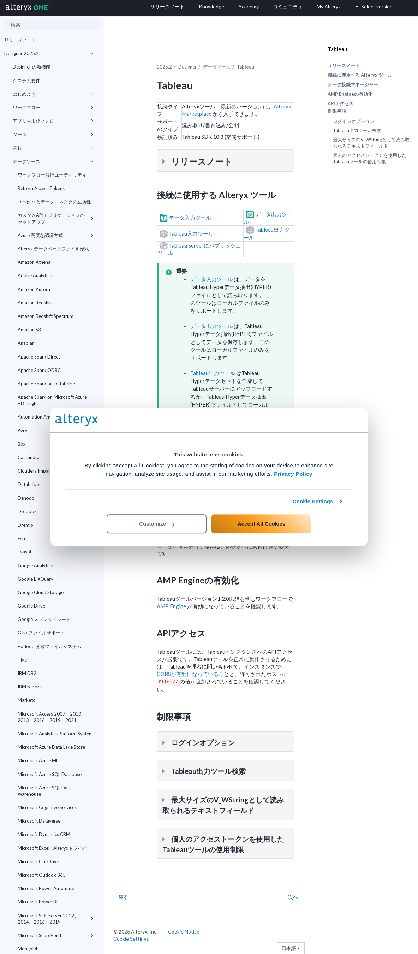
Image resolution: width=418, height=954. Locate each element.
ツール (53, 134)
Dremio (25, 525)
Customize (156, 524)
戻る (123, 897)
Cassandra (29, 457)
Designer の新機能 (31, 67)
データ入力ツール (211, 279)
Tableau (337, 49)
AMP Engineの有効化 (350, 94)
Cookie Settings (313, 501)
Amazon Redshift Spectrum (45, 316)
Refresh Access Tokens (41, 188)
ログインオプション (353, 121)
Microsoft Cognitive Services (47, 807)
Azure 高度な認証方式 (56, 235)
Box (22, 444)
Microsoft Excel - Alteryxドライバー (54, 848)
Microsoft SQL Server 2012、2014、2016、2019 (56, 919)
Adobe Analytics (35, 275)
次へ (293, 897)
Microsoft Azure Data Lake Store (51, 747)
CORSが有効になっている (188, 674)
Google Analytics (35, 565)
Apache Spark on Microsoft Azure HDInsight (52, 400)
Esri (21, 538)
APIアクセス (340, 103)
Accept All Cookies (261, 524)
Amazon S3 (29, 329)
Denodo (26, 498)
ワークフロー (53, 107)
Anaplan (26, 343)
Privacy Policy (293, 474)
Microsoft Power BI (38, 902)
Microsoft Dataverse (39, 821)
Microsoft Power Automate (46, 888)
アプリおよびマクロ (53, 121)
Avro (23, 430)
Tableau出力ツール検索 (357, 130)
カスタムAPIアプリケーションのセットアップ (56, 218)
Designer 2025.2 (49, 53)
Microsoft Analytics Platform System (55, 733)
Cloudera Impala (35, 471)
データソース (53, 161)
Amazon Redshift (35, 303)
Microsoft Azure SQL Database (50, 774)
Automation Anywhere (41, 417)
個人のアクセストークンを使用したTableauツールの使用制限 (369, 158)
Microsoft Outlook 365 (42, 875)
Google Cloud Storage (41, 592)
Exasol (24, 552)
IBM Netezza (31, 686)
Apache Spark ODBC (39, 370)
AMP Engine (171, 606)
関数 (53, 148)
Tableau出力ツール (212, 373)
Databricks (56, 484)
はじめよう (53, 94)
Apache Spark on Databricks (47, 383)
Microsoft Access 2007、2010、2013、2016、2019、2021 (52, 717)
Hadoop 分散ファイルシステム (50, 646)
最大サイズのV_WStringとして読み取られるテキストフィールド (371, 143)
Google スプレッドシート (44, 619)
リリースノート (20, 40)
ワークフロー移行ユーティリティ (52, 175)
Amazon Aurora (34, 289)
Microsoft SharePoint (56, 935)
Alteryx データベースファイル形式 (53, 248)
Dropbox (27, 511)
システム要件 (26, 80)
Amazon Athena (34, 262)
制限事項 (337, 111)
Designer (187, 67)
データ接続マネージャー (353, 84)
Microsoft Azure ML (38, 760)
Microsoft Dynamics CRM (44, 834)
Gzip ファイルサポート (41, 632)
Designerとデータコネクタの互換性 (54, 202)
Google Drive (31, 606)
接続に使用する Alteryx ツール (360, 75)
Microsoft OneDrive (38, 861)
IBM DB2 (27, 673)
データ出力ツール (211, 326)
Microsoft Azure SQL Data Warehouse (45, 791)
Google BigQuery (35, 579)
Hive (22, 660)
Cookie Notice (183, 932)
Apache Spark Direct (39, 357)
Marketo (27, 700)
